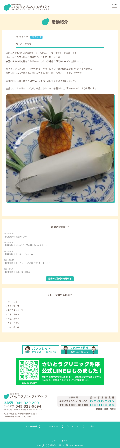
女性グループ (13, 306)
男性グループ (36, 37)
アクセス (91, 426)
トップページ (31, 426)
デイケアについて (73, 426)
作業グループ (13, 314)
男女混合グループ (15, 310)
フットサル (12, 302)
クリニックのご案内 (51, 426)
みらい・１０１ (14, 323)
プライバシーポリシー (60, 441)
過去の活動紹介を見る (58, 279)
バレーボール (13, 327)
